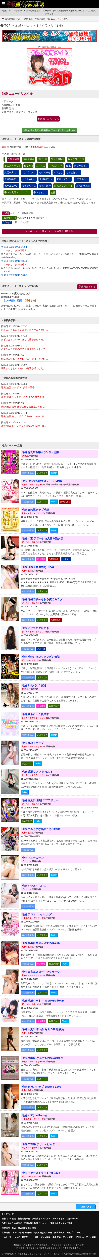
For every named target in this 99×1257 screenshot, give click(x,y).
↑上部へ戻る (85, 1207)
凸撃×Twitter (72, 1218)
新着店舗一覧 (24, 1218)
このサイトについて (11, 1237)
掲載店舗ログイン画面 (63, 1237)
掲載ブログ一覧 (74, 1232)
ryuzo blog (44, 172)
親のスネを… (81, 179)
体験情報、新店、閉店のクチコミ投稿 (19, 1228)
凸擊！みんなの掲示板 (12, 1223)
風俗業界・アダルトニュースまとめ (48, 1218)
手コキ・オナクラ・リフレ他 (43, 25)
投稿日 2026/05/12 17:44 (49, 415)
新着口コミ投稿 (9, 1218)
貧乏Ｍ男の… (11, 172)
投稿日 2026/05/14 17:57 (49, 328)
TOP (5, 25)
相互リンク (27, 1237)
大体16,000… (11, 179)
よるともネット (12, 166)
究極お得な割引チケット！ (36, 1223)
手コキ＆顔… (29, 179)
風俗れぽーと (46, 179)
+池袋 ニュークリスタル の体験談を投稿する (49, 231)
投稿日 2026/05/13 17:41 (49, 395)
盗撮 (53, 192)
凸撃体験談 (13, 159)
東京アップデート (63, 185)
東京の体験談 (83, 185)
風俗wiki (28, 166)
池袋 (18, 25)
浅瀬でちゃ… (29, 185)
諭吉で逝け (45, 185)
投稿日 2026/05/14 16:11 (49, 357)
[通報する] (30, 300)
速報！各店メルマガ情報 (61, 1223)
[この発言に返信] (13, 300)
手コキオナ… (40, 192)
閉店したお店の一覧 (43, 1232)
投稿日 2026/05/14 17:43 (49, 338)
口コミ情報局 (58, 159)
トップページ (8, 1214)
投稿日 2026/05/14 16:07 (49, 367)
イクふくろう (56, 166)
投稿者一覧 (59, 1232)
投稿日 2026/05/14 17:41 (49, 347)
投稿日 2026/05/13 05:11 (49, 405)
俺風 (68, 166)
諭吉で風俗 (28, 159)
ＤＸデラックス (76, 159)
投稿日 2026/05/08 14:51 (49, 424)
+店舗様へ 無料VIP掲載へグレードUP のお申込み (49, 130)
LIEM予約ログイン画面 (85, 1237)
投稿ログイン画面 (42, 1237)
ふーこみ (40, 166)
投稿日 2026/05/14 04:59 (49, 386)
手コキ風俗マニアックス (17, 192)
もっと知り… (73, 172)
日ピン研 (42, 159)
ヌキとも (58, 172)
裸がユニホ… (11, 185)
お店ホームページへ (48, 119)
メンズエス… (29, 172)
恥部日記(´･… (64, 179)
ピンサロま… (81, 166)
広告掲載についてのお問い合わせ (17, 1232)
